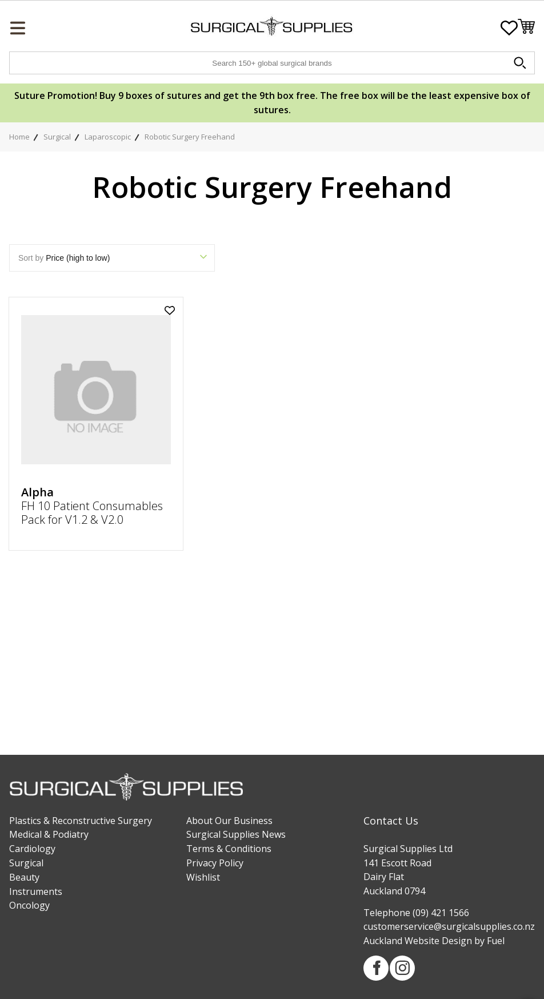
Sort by (112, 257)
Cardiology (32, 848)
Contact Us (390, 820)
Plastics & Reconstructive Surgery (80, 820)
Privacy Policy (214, 863)
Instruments (35, 891)
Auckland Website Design (417, 940)
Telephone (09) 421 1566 (416, 912)
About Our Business (229, 820)
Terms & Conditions (228, 848)
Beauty (24, 877)
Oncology (29, 905)
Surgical (26, 863)
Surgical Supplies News (236, 834)
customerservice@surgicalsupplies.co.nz (449, 926)
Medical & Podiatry (49, 834)
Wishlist (203, 877)
